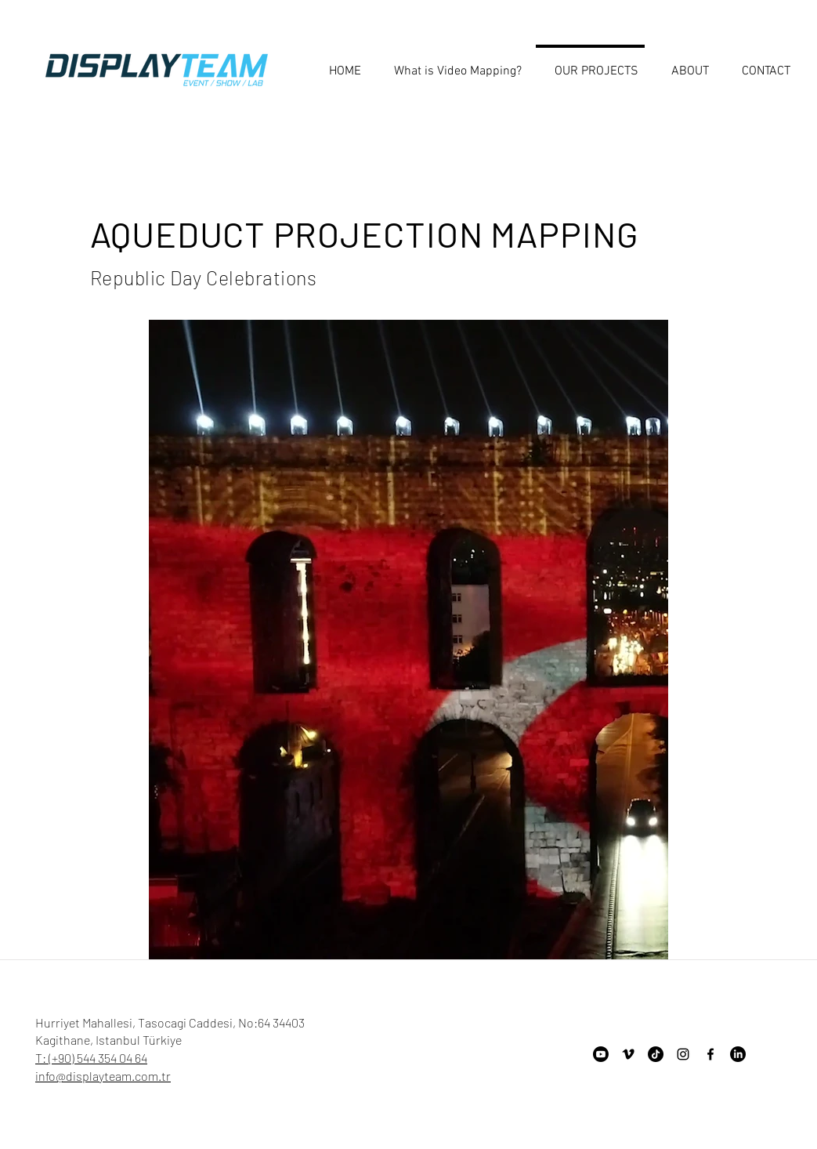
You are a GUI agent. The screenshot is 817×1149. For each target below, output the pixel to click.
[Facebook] (710, 1054)
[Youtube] (601, 1054)
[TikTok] (655, 1054)
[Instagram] (683, 1054)
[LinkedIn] (738, 1054)
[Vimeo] (628, 1054)
